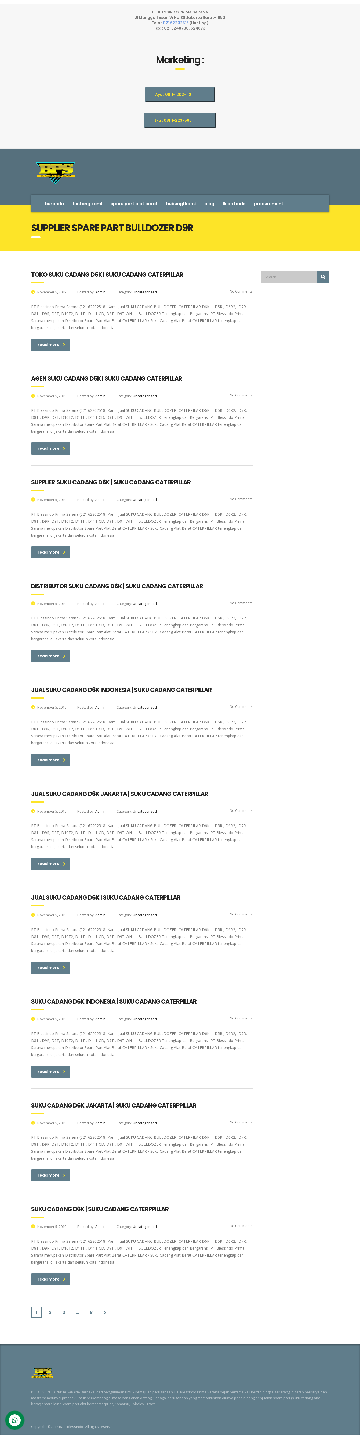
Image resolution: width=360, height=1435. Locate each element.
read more (52, 344)
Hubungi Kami (181, 204)
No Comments (238, 291)
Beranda (54, 204)
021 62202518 (176, 23)
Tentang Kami (87, 204)
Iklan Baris (234, 204)
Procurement (268, 204)
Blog (209, 204)
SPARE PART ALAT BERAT (134, 204)
